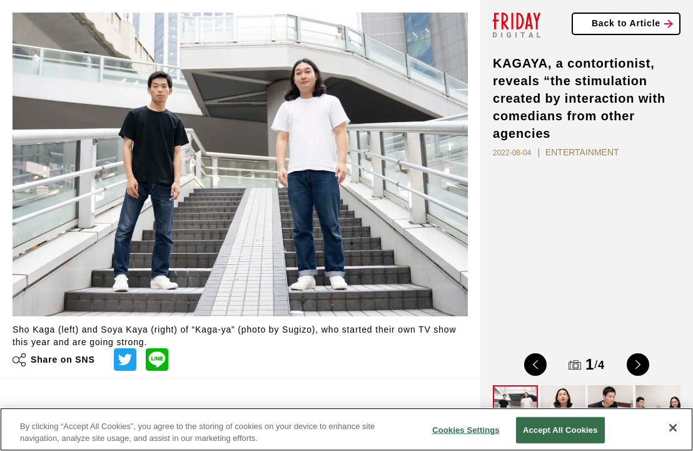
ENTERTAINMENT (582, 152)
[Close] (673, 428)
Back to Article (626, 23)
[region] (346, 429)
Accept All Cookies (560, 430)
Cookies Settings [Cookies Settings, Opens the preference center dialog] (466, 430)
